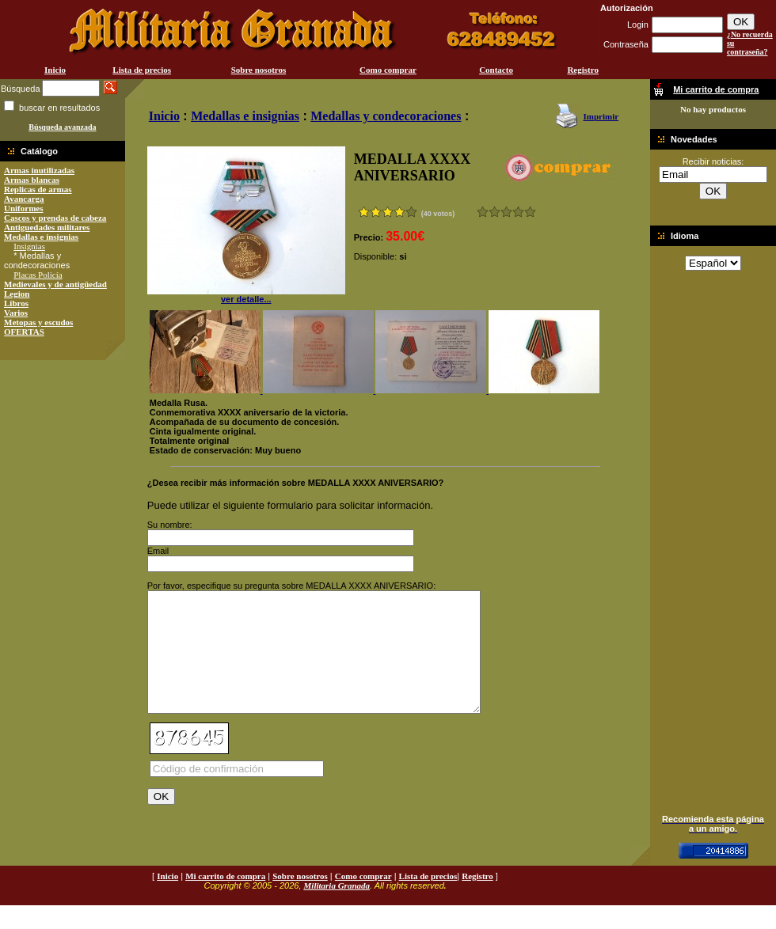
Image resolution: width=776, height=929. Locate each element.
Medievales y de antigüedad (55, 284)
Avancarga (24, 198)
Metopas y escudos (38, 322)
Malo (494, 212)
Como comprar (388, 69)
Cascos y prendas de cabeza (55, 217)
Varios (16, 312)
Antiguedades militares (46, 227)
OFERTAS (24, 331)
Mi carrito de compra (225, 899)
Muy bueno (518, 212)
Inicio (55, 69)
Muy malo (483, 212)
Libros (16, 303)
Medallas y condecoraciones (385, 116)
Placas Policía (37, 274)
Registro (583, 69)
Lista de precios (141, 69)
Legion (16, 293)
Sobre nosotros (259, 69)
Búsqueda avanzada (62, 127)
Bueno (506, 212)
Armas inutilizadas (39, 170)
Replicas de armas (38, 189)
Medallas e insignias (41, 236)
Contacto (496, 69)
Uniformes (24, 208)
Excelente (530, 212)
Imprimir (600, 116)
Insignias (29, 246)
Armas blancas (31, 179)
